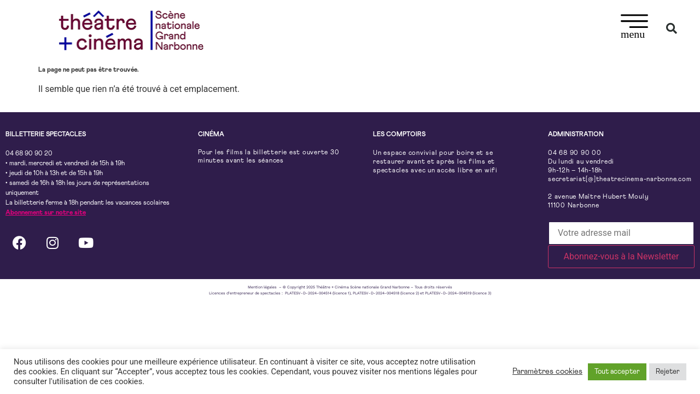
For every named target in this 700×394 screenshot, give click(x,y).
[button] (634, 28)
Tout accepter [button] (617, 371)
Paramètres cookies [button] (547, 371)
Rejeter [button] (668, 371)
